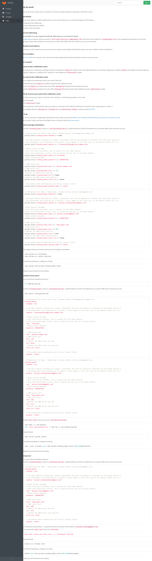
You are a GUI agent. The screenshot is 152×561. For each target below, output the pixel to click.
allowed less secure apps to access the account (109, 118)
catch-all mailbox (32, 57)
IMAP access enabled (84, 118)
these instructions (78, 120)
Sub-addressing (31, 39)
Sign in (147, 3)
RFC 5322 (97, 109)
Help (27, 2)
